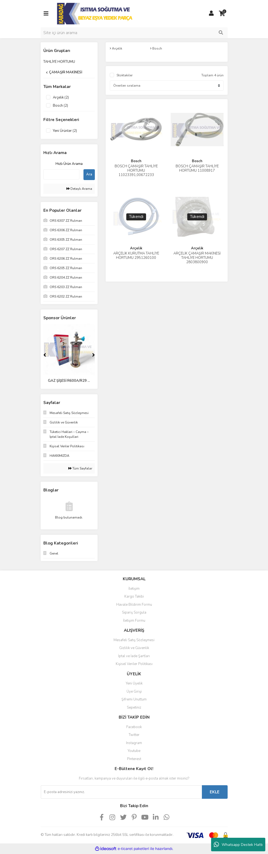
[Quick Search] (61, 174)
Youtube (134, 750)
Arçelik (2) (61, 97)
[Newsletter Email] (121, 792)
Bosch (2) (60, 105)
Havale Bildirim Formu (134, 604)
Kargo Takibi (134, 596)
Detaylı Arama (79, 189)
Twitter (134, 734)
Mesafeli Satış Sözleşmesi (134, 640)
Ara (89, 174)
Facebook (134, 727)
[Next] (93, 355)
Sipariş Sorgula (134, 612)
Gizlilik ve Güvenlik (134, 648)
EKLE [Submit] (214, 792)
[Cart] (222, 13)
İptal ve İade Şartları (134, 656)
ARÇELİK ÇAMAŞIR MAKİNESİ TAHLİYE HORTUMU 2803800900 (197, 258)
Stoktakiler (125, 75)
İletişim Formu (134, 620)
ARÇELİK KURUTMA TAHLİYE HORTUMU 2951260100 (136, 255)
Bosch (136, 161)
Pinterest (134, 759)
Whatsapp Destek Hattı (238, 845)
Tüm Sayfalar (80, 468)
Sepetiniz (134, 707)
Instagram (134, 743)
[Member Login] (211, 13)
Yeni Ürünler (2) (65, 130)
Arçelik (136, 248)
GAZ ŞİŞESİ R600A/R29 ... (69, 380)
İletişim (134, 588)
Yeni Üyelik (134, 683)
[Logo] (95, 13)
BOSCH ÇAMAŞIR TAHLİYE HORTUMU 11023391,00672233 (136, 170)
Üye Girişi (134, 691)
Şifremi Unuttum (134, 699)
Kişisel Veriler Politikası (134, 663)
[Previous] (44, 355)
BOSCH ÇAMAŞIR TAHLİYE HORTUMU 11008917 (197, 168)
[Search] (134, 32)
